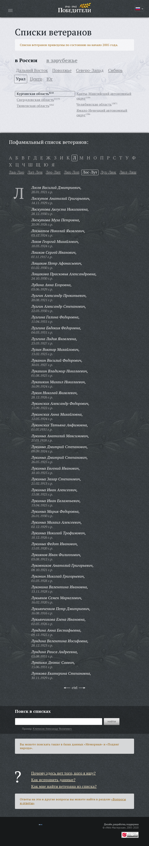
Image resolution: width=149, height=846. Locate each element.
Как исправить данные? (53, 779)
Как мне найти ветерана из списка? (64, 786)
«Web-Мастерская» (115, 827)
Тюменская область (33, 105)
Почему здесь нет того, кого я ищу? (63, 773)
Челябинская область (94, 104)
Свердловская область (35, 99)
